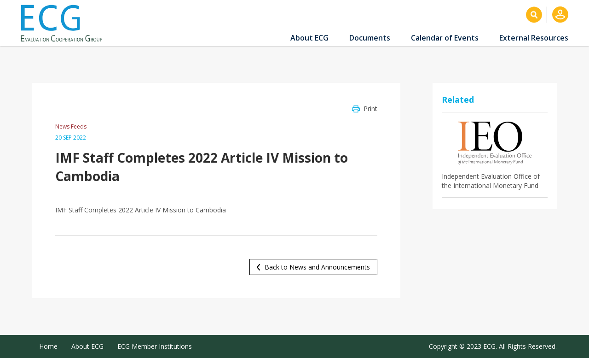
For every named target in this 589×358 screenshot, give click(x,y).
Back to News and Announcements (317, 267)
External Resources (533, 38)
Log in (560, 14)
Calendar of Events (445, 38)
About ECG (309, 38)
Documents (369, 38)
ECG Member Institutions (154, 346)
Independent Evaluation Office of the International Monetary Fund (491, 181)
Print (370, 108)
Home (48, 346)
